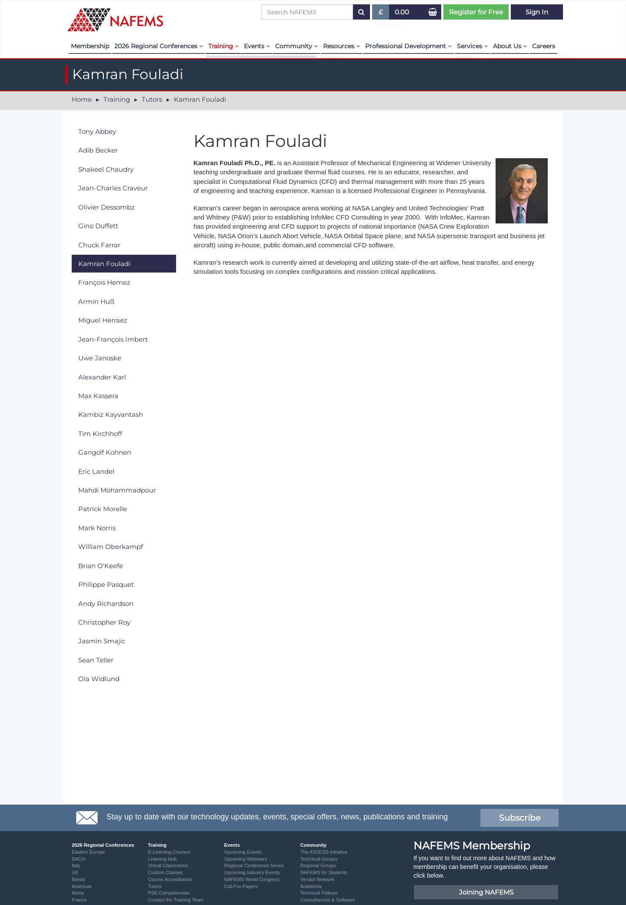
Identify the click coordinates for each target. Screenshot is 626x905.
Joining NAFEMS (486, 892)
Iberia (78, 892)
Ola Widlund (99, 679)
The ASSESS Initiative (324, 852)
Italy (76, 865)
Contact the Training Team (175, 899)
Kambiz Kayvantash (110, 414)
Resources (341, 46)
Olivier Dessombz (106, 207)
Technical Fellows (319, 892)
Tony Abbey (97, 131)
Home (82, 99)
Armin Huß (96, 301)
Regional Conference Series (254, 865)
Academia (311, 886)
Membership (90, 46)
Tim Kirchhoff (100, 433)
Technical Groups (318, 859)
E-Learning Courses (169, 852)
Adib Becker (98, 150)
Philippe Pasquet (106, 584)
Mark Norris (97, 528)
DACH (78, 859)
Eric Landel (96, 471)
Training (223, 46)
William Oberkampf (110, 546)
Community (296, 46)
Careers (543, 46)
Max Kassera (98, 396)
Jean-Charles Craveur (113, 188)
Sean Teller (95, 660)
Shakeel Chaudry (105, 169)
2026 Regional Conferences (158, 46)
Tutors (152, 99)
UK (75, 872)
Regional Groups (318, 865)
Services (472, 46)
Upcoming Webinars (245, 859)
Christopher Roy (104, 622)
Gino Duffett (98, 226)
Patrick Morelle (102, 509)
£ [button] (381, 14)
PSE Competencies (168, 892)
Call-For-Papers (241, 886)
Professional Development (408, 46)
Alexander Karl (102, 377)
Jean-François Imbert (113, 339)
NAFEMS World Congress (252, 879)
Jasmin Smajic (101, 641)
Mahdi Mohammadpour (117, 490)
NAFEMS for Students (323, 872)
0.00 (402, 12)
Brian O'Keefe (100, 566)
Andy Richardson (105, 603)
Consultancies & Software (327, 899)
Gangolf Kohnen (104, 452)
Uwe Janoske (99, 358)
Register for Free (476, 12)
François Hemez (104, 282)
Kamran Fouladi (104, 264)
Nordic (79, 879)
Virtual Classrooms (168, 865)
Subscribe (519, 818)
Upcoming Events (242, 852)
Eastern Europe (88, 852)
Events (257, 46)
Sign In (537, 12)
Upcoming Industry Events (252, 872)
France (79, 899)
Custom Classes (165, 872)
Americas (82, 886)
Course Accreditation (170, 879)
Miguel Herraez (102, 320)
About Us (510, 46)
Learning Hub (162, 859)
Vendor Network (317, 879)
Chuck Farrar (99, 245)
